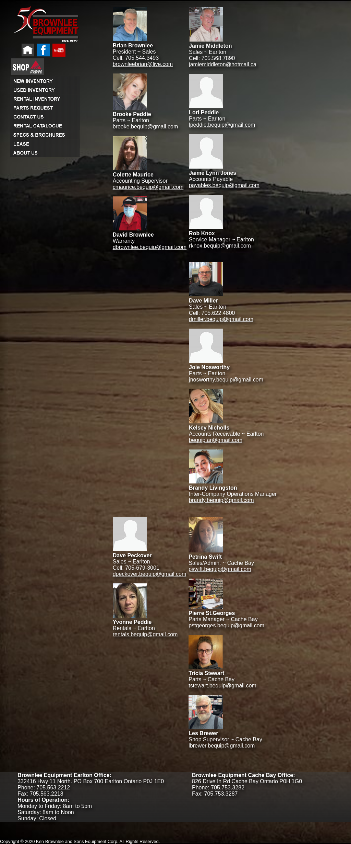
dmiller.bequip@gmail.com (221, 319)
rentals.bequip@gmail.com (145, 634)
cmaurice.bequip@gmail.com (148, 187)
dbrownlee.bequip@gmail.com (149, 247)
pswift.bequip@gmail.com (220, 569)
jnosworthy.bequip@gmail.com (226, 380)
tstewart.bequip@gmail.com (222, 685)
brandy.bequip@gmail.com (221, 500)
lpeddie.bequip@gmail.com (222, 125)
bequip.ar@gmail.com (215, 440)
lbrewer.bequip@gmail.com (222, 746)
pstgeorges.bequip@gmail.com (226, 625)
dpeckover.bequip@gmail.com (149, 574)
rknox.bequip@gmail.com (220, 246)
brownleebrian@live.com (143, 64)
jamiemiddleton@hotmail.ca (222, 64)
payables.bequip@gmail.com (224, 185)
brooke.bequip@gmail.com (145, 126)
